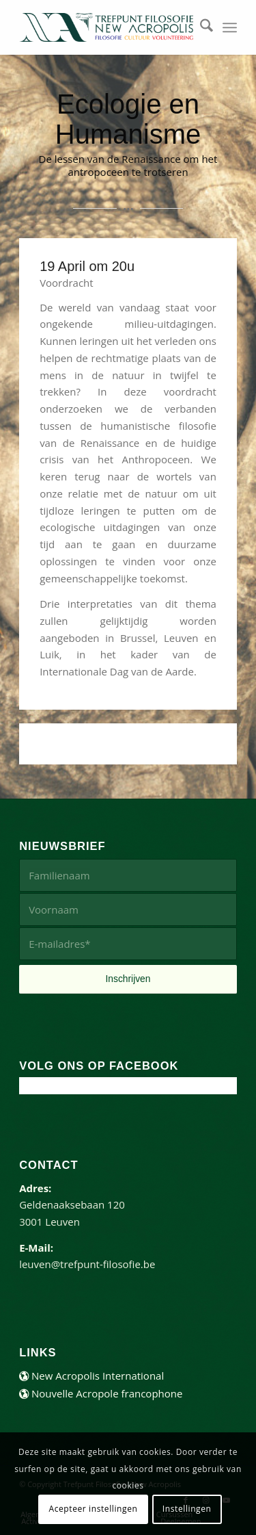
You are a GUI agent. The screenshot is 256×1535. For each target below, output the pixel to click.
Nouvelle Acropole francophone (100, 1393)
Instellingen (187, 1508)
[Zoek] (199, 27)
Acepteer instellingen (92, 1508)
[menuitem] (199, 27)
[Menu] (230, 27)
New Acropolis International (91, 1375)
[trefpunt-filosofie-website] (106, 27)
